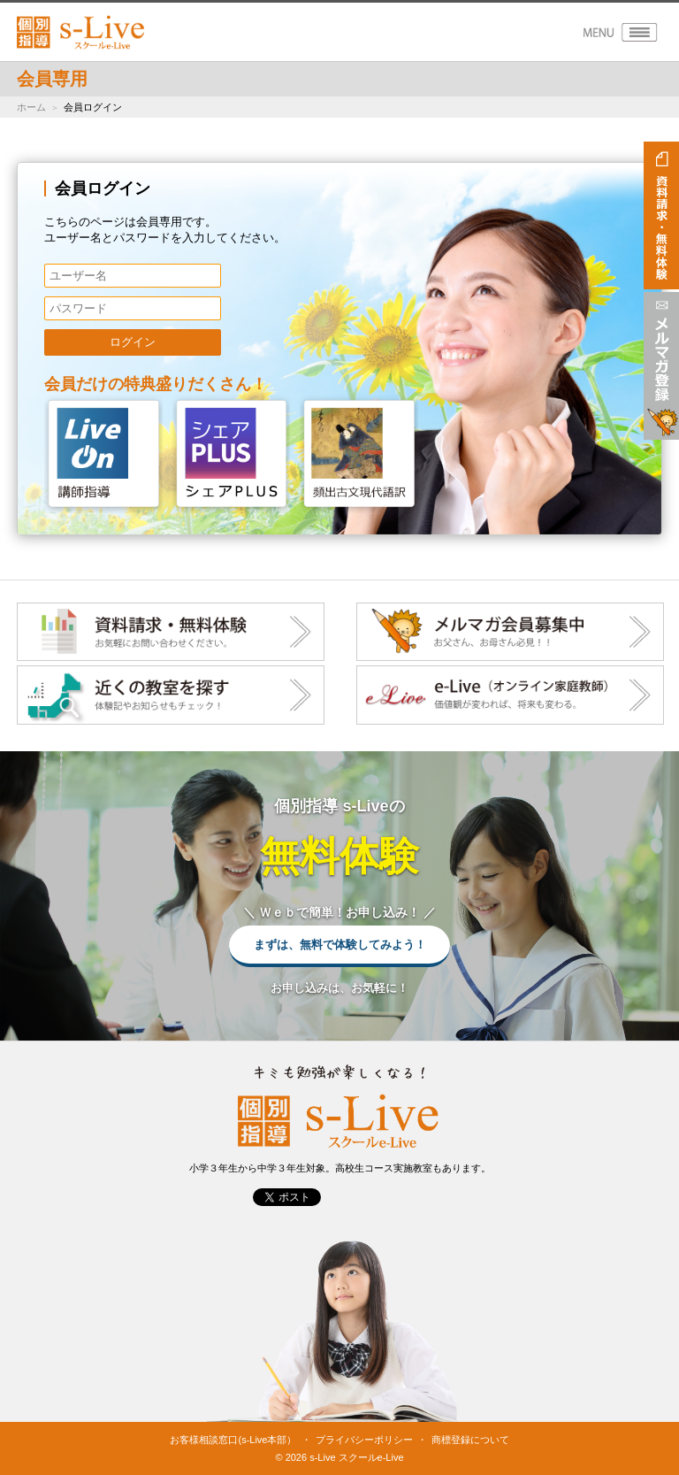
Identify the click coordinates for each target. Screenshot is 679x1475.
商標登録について (470, 1439)
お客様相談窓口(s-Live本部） (233, 1439)
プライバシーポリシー (364, 1439)
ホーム (31, 107)
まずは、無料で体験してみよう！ (340, 944)
